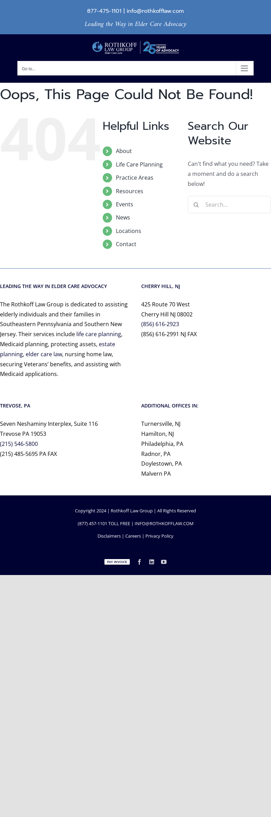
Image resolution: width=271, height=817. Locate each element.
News (123, 217)
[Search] (196, 204)
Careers (133, 536)
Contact (126, 244)
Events (124, 204)
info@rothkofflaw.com (155, 11)
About (124, 151)
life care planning (98, 334)
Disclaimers (109, 536)
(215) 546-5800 (19, 444)
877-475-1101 (104, 11)
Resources (129, 191)
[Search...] (229, 204)
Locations (128, 231)
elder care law (44, 354)
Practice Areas (134, 177)
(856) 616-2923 (160, 324)
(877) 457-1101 (92, 523)
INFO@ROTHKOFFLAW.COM (164, 523)
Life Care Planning (139, 164)
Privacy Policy (159, 536)
